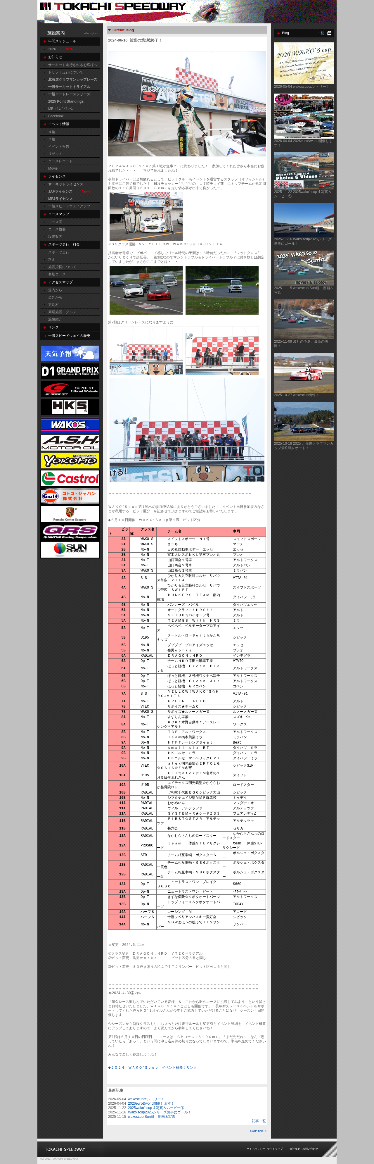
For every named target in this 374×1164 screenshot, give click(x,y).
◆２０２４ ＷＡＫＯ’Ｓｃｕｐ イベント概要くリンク (153, 1067)
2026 (52, 49)
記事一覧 (259, 1121)
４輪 (51, 132)
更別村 (53, 305)
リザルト (55, 154)
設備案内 (55, 236)
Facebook (56, 116)
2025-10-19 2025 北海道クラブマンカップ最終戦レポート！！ (303, 446)
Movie (53, 168)
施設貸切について (62, 267)
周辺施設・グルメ (62, 312)
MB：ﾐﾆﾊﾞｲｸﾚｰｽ (60, 109)
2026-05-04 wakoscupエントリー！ (302, 87)
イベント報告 (58, 146)
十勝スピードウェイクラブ (69, 206)
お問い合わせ (310, 1148)
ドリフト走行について (65, 72)
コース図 (55, 222)
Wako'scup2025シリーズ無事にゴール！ (159, 1112)
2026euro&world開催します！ (151, 1103)
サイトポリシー (256, 1148)
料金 (51, 260)
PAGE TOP (256, 1131)
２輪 (51, 139)
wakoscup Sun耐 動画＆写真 (151, 1117)
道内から (55, 290)
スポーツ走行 (58, 252)
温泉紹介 (55, 319)
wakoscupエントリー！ (146, 1099)
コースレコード (60, 161)
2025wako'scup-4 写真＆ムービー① (156, 1108)
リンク (53, 327)
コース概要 (57, 229)
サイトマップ (275, 1148)
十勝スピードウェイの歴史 (69, 336)
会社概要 (295, 1148)
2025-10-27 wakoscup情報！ (296, 395)
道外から (55, 297)
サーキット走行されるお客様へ (72, 65)
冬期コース (57, 274)
